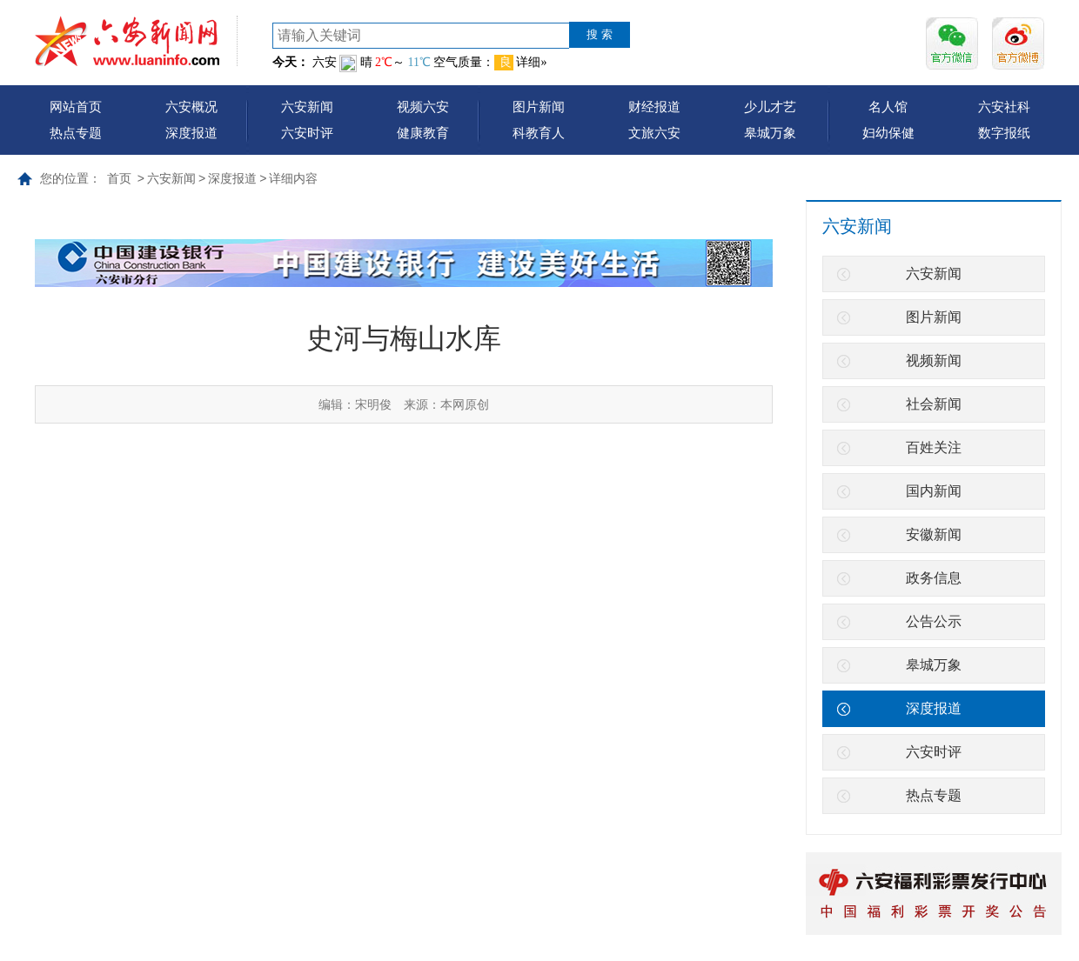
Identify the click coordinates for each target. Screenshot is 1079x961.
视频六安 (423, 106)
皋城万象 (770, 132)
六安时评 (307, 132)
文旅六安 (654, 132)
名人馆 (888, 106)
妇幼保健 (888, 132)
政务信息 (934, 578)
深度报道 (191, 132)
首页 (119, 178)
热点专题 (76, 132)
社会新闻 (934, 404)
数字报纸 (1004, 132)
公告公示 (934, 621)
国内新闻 (934, 491)
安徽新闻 (934, 534)
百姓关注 (934, 447)
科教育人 (539, 132)
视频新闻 (934, 360)
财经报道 (654, 106)
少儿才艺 (770, 106)
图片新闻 (539, 106)
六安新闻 (307, 106)
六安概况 (191, 106)
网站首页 (76, 106)
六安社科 (1004, 106)
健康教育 (423, 132)
